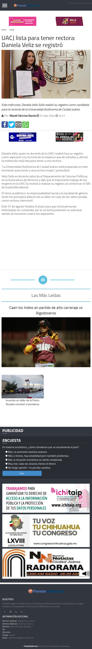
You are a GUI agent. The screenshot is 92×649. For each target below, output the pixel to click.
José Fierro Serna (17, 623)
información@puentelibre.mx (18, 637)
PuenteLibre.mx (31, 646)
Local (11, 29)
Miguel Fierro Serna (18, 620)
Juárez (8, 635)
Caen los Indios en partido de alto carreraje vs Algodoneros (46, 310)
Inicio (4, 29)
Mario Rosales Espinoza (16, 626)
